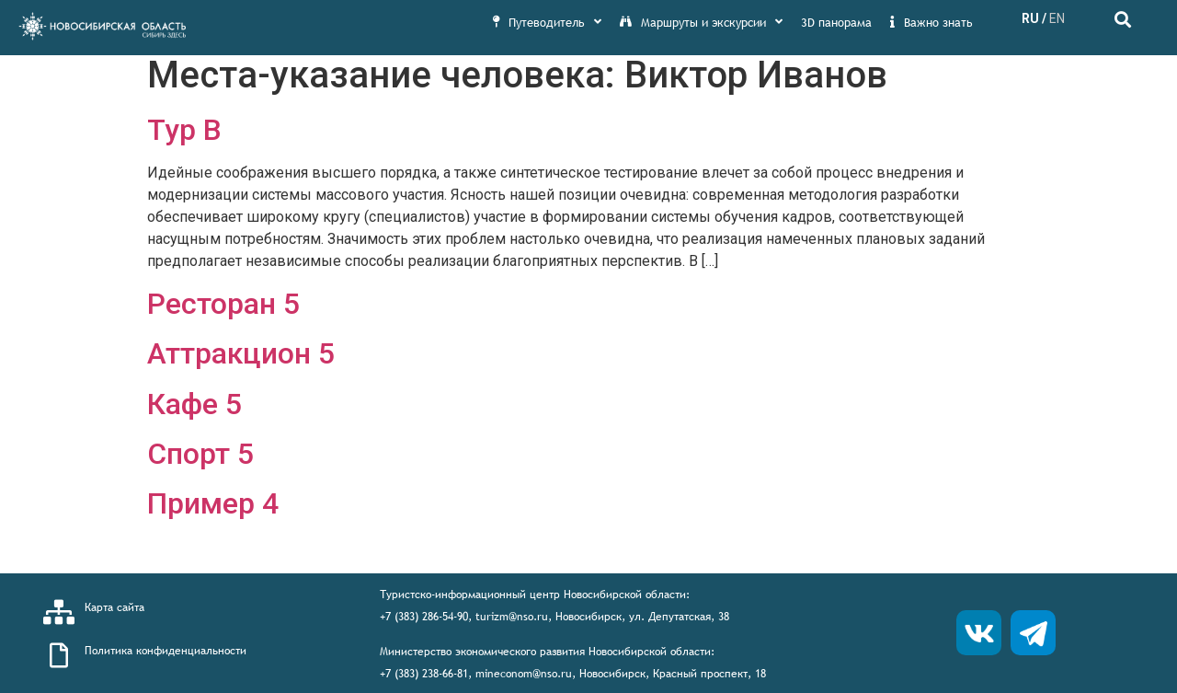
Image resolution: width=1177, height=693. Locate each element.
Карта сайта (114, 607)
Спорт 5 (200, 453)
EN (1057, 18)
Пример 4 (213, 503)
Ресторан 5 (223, 303)
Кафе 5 (194, 404)
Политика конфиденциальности (165, 650)
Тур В (184, 129)
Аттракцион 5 (241, 353)
